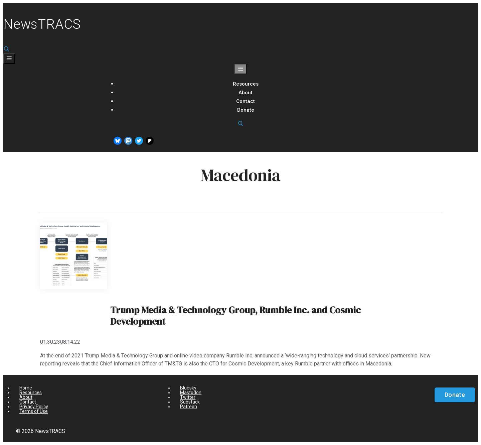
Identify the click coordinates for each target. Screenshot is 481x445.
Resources (246, 84)
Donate (245, 110)
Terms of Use (33, 411)
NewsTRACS (42, 24)
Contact (245, 101)
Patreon (188, 406)
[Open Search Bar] (6, 49)
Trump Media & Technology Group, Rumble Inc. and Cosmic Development (235, 316)
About (245, 93)
